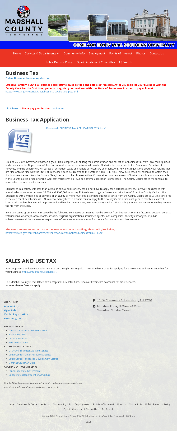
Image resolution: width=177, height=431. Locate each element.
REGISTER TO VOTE (18, 342)
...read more (57, 108)
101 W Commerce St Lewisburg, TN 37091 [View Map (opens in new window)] (124, 300)
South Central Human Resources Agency (30, 354)
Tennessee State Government (24, 370)
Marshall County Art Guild (22, 362)
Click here (12, 108)
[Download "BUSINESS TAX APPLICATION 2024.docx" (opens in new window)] (25, 139)
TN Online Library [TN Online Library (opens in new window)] (18, 338)
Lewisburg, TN (12, 318)
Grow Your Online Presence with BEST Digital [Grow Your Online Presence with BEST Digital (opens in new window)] (117, 416)
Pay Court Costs (17, 334)
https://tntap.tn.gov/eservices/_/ (39, 271)
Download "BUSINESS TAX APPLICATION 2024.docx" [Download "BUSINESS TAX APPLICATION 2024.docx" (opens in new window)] (76, 128)
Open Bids (10, 310)
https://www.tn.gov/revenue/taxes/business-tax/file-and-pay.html (42, 91)
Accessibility (11, 306)
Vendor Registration (16, 314)
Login (88, 421)
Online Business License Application (28, 78)
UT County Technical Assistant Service (28, 350)
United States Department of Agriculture (29, 374)
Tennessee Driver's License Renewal (28, 330)
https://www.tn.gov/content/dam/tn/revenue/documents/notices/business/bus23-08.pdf (54, 233)
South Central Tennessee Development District (33, 358)
